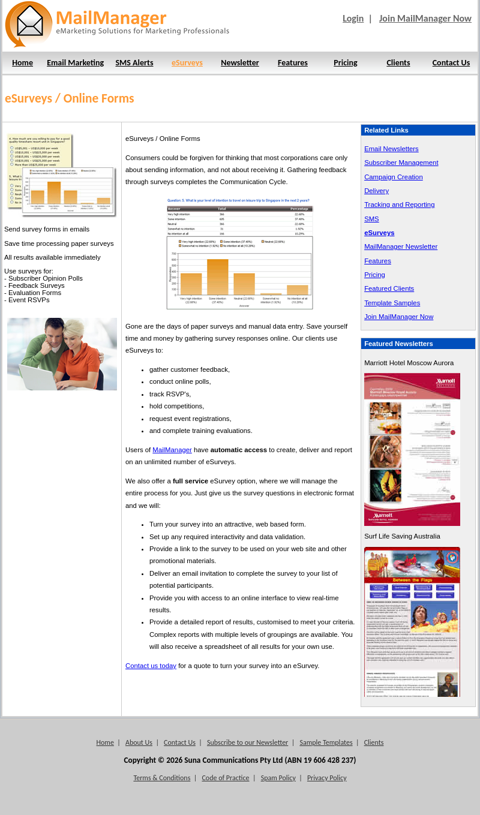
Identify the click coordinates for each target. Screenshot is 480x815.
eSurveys (187, 63)
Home (22, 63)
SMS (371, 218)
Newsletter (240, 63)
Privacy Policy (327, 778)
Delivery (376, 190)
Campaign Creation (393, 177)
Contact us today (150, 665)
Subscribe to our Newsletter (247, 742)
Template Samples (392, 302)
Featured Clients (389, 288)
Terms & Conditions (161, 778)
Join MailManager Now (425, 18)
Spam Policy (278, 778)
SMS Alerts (134, 63)
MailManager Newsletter (400, 246)
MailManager (171, 449)
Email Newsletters (391, 148)
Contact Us (451, 63)
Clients (398, 63)
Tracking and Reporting (399, 204)
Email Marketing (75, 63)
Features (293, 63)
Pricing (345, 63)
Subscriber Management (401, 162)
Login (353, 18)
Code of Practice (225, 778)
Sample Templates (325, 742)
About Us (138, 742)
